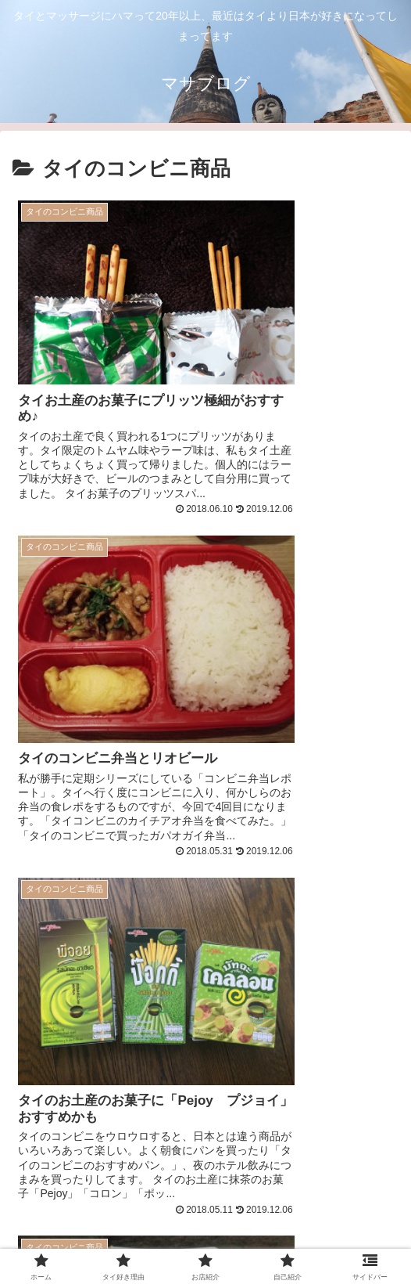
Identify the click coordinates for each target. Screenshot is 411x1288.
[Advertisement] (205, 947)
